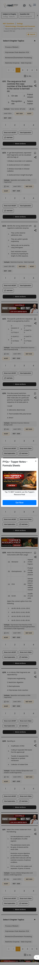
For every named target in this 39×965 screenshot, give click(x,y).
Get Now (19, 502)
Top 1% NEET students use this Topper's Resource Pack (19, 493)
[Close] (35, 461)
